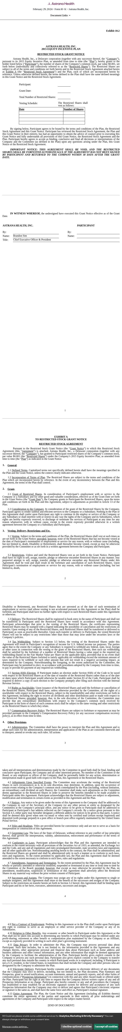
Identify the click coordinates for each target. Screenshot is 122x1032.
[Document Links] (61, 15)
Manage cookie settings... (15, 1027)
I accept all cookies (106, 1027)
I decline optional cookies (76, 1027)
